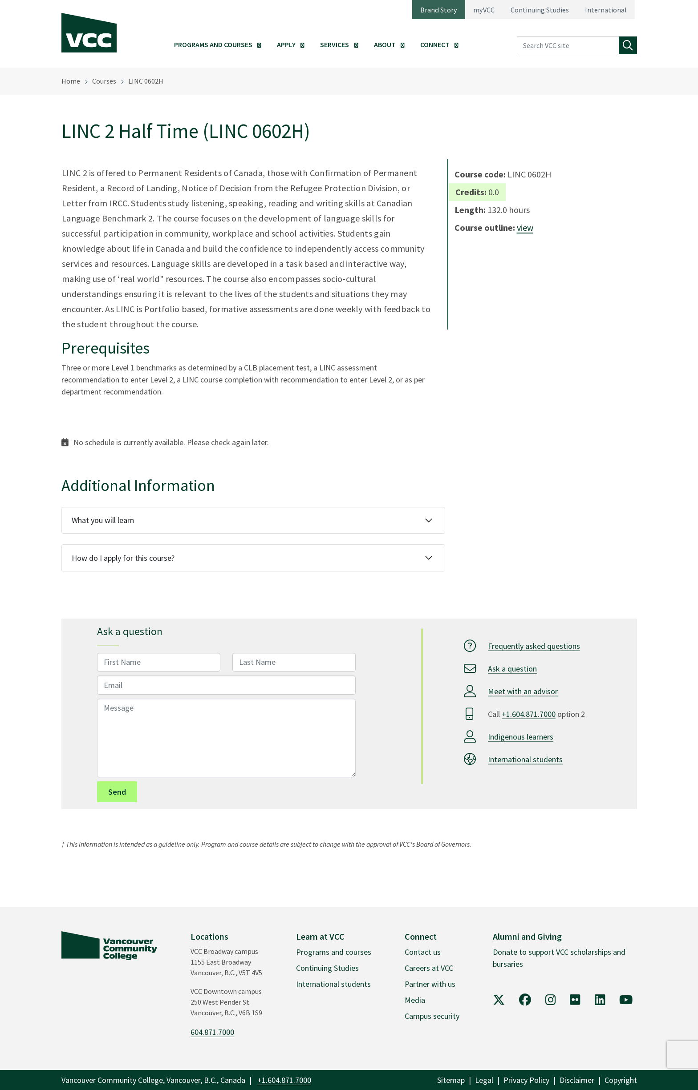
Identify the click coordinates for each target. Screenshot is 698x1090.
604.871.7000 (212, 1032)
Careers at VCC (429, 968)
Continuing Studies (540, 9)
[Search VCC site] (568, 45)
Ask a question (512, 668)
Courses (104, 80)
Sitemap (451, 1080)
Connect (435, 44)
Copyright (621, 1080)
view (525, 227)
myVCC (484, 9)
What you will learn (103, 520)
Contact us (423, 952)
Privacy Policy (526, 1080)
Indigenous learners (520, 736)
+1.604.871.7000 (529, 713)
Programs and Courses (213, 44)
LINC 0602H (145, 80)
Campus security (432, 1016)
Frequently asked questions (534, 645)
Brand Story (438, 9)
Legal (484, 1080)
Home (70, 80)
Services (334, 44)
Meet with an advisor (523, 691)
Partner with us (430, 984)
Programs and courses (333, 952)
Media (415, 1000)
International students (525, 759)
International (606, 9)
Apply (286, 44)
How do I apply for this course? (123, 558)
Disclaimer (577, 1080)
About (385, 44)
